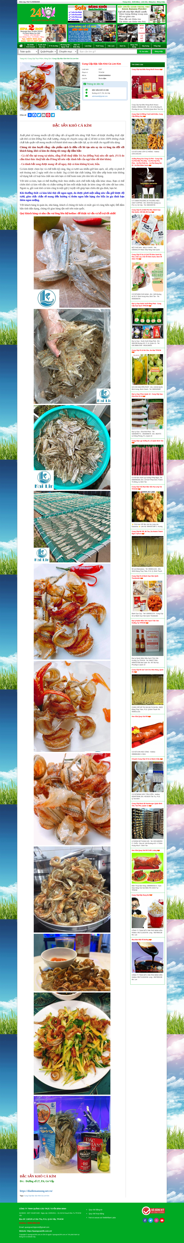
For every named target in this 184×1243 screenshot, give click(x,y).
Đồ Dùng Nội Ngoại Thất (65, 46)
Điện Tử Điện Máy (76, 46)
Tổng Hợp (157, 46)
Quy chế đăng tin (95, 1210)
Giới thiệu (135, 2)
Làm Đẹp (88, 46)
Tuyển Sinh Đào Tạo (42, 46)
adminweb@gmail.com (100, 96)
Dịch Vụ (122, 46)
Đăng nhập (161, 2)
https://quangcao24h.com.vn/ (39, 1231)
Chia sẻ (23, 115)
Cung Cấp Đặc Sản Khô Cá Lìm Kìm (36, 1196)
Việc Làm (111, 46)
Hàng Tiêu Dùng (134, 46)
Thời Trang (99, 46)
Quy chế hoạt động (96, 1214)
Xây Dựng (145, 46)
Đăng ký (152, 2)
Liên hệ (144, 2)
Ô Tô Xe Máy (53, 46)
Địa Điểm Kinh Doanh (30, 46)
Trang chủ (126, 2)
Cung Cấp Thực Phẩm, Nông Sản (39, 58)
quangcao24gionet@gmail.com (37, 1227)
